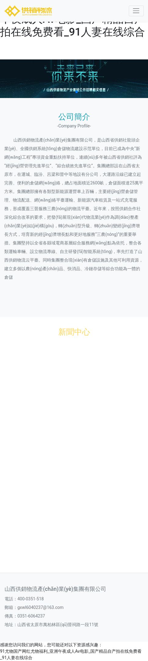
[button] (71, 92)
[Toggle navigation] (136, 11)
